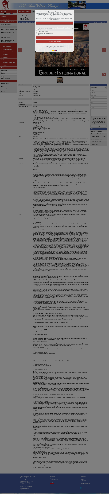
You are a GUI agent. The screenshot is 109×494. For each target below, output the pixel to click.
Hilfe (58, 19)
